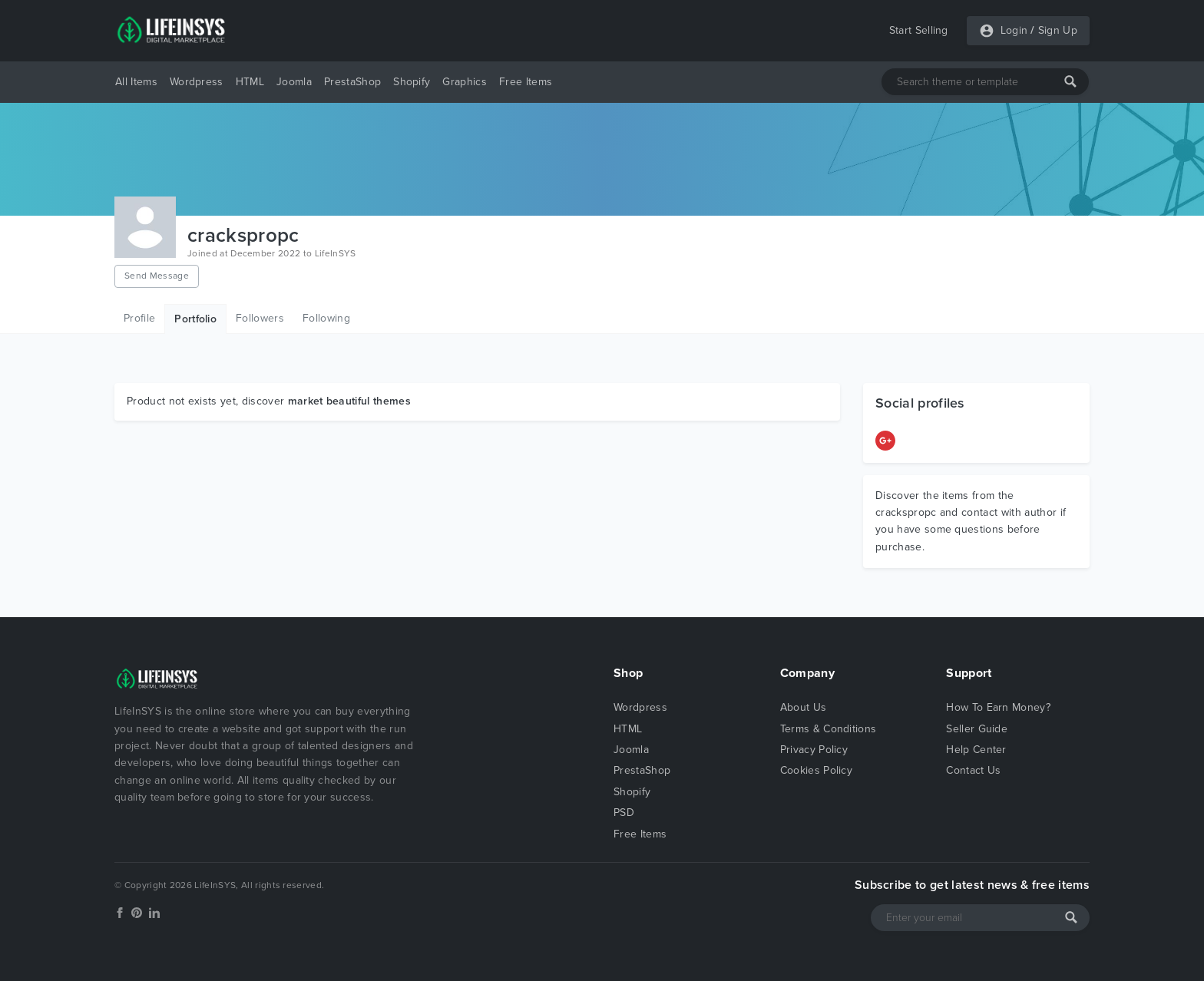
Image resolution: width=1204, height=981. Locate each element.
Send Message (156, 275)
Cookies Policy (816, 770)
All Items (136, 81)
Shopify (411, 81)
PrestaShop (352, 81)
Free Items (525, 81)
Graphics (464, 81)
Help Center (976, 749)
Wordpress (196, 81)
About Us (803, 707)
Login (1014, 30)
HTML (250, 81)
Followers (260, 318)
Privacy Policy (814, 749)
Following (326, 318)
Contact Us (973, 770)
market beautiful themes (349, 401)
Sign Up (1057, 30)
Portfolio (195, 318)
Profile (139, 318)
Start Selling (918, 30)
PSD (624, 812)
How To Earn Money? (998, 707)
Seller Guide (976, 728)
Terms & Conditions (828, 728)
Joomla (294, 81)
